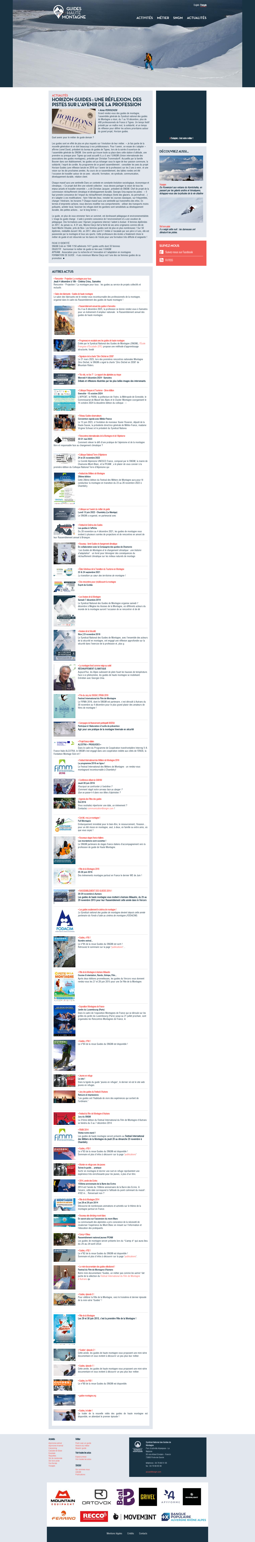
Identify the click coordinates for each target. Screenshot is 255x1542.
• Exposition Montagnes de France (91, 1006)
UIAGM (78, 1472)
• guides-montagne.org (87, 1395)
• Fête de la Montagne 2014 (88, 1199)
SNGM (178, 18)
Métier (163, 18)
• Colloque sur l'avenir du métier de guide (94, 509)
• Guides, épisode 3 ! (86, 1294)
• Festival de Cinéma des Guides (90, 525)
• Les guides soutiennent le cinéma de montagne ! (97, 909)
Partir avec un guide (83, 1443)
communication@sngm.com (101, 808)
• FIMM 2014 (83, 1129)
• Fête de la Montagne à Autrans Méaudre (94, 972)
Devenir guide (80, 1448)
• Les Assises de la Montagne (89, 596)
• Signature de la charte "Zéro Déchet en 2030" (96, 356)
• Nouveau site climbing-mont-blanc (92, 1215)
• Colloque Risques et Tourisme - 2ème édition (96, 390)
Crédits (130, 1533)
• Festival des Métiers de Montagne (91, 473)
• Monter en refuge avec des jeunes (91, 1164)
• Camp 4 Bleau (84, 1234)
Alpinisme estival (55, 1443)
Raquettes (52, 1455)
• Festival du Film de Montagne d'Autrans (94, 1113)
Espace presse (80, 1456)
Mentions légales (114, 1533)
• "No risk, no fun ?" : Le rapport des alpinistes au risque (99, 374)
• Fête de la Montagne (86, 1315)
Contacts (143, 1533)
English (196, 5)
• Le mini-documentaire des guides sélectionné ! (96, 1266)
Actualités (196, 18)
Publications (80, 1474)
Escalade (52, 1453)
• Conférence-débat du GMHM (90, 780)
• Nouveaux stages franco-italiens (90, 837)
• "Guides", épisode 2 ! (86, 1350)
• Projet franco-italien (86, 741)
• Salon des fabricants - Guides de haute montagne (73, 293)
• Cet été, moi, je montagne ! (89, 817)
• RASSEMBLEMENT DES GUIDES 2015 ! (95, 890)
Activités (144, 18)
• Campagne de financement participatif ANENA (96, 723)
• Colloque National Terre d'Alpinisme (92, 454)
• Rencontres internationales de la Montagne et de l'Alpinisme (101, 435)
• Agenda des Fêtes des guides (89, 799)
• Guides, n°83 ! (84, 1148)
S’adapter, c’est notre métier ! (182, 138)
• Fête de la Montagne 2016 (88, 869)
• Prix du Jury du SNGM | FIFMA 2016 (93, 695)
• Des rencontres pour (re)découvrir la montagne (97, 581)
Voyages (162, 184)
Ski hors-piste (164, 226)
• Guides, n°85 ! (84, 937)
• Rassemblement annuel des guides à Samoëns (96, 306)
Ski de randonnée (55, 1458)
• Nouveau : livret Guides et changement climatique (97, 543)
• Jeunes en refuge (85, 1075)
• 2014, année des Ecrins (87, 1180)
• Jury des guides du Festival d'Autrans (93, 1091)
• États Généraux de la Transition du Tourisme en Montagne (101, 569)
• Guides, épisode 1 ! (86, 1365)
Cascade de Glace (55, 1450)
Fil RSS (169, 260)
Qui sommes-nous (82, 1469)
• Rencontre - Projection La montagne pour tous (72, 278)
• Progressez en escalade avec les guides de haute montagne (101, 340)
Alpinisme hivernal (56, 1445)
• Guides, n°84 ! (84, 1041)
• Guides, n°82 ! (84, 1250)
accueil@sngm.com (153, 1472)
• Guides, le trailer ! (85, 1410)
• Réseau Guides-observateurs (89, 415)
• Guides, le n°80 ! (85, 1380)
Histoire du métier (82, 1445)
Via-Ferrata (53, 1463)
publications (117, 947)
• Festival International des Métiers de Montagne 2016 (98, 760)
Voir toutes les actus (83, 1459)
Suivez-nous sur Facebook (179, 252)
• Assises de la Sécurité (87, 631)
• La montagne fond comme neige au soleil (94, 665)
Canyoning (53, 1448)
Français (203, 5)
